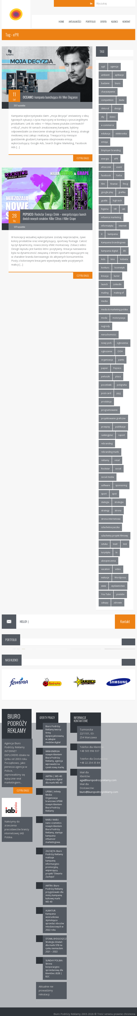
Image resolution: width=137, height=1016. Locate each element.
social (118, 468)
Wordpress (120, 577)
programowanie (109, 409)
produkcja (106, 401)
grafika (121, 192)
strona (118, 510)
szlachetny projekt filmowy (114, 535)
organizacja (107, 359)
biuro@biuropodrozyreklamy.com (99, 792)
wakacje (105, 577)
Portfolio (91, 21)
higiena (104, 208)
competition (107, 100)
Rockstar (105, 468)
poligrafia (122, 384)
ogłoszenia (122, 342)
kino (113, 259)
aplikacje (119, 74)
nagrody (105, 326)
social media (107, 477)
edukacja (105, 133)
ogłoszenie (106, 351)
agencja (114, 66)
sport (104, 493)
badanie (105, 83)
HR (115, 208)
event (119, 167)
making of (119, 292)
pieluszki (105, 376)
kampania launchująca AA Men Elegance (50, 97)
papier (104, 368)
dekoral (105, 108)
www (103, 585)
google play (107, 192)
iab (123, 208)
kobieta (124, 259)
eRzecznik (106, 167)
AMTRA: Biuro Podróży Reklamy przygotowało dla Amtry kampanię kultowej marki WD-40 (54, 893)
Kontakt (126, 21)
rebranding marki (110, 451)
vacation (105, 569)
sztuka (104, 544)
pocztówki (106, 384)
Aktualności (75, 21)
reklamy (105, 460)
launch (104, 284)
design (117, 108)
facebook (106, 175)
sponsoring (121, 485)
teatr (115, 544)
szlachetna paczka (110, 527)
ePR (116, 158)
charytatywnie (108, 91)
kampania (113, 234)
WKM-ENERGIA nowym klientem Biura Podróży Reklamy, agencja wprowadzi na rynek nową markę (54, 759)
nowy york (106, 342)
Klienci (114, 21)
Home (61, 21)
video (118, 569)
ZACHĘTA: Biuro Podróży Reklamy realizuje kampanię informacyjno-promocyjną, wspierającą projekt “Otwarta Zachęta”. (54, 864)
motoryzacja (119, 317)
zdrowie (118, 602)
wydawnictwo (118, 585)
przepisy (105, 426)
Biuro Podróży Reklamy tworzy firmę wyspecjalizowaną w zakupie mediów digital (54, 734)
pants (121, 359)
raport (121, 435)
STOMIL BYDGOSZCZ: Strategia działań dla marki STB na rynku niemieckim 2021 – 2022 (56, 945)
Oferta (103, 21)
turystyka (105, 552)
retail (117, 460)
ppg (118, 393)
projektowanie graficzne (113, 418)
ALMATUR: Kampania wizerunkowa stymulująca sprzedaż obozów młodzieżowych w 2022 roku (54, 920)
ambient (105, 74)
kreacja (104, 275)
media (104, 301)
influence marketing (111, 217)
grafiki (104, 200)
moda (104, 317)
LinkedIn (117, 284)
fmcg (125, 183)
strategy (105, 510)
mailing (104, 292)
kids (103, 259)
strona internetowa (110, 518)
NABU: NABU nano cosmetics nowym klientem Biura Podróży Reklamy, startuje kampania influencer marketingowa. (54, 831)
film (103, 183)
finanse (114, 183)
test (125, 544)
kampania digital (109, 250)
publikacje (120, 426)
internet (122, 225)
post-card (106, 393)
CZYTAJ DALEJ (83, 158)
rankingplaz (107, 435)
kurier (117, 275)
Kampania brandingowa (113, 242)
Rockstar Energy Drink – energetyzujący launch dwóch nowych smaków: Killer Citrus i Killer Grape (54, 216)
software (105, 485)
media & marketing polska (114, 309)
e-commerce (107, 125)
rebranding (107, 443)
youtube (120, 594)
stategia (105, 502)
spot (114, 493)
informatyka (107, 225)
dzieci (112, 116)
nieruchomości (108, 334)
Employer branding (111, 150)
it (101, 234)
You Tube (106, 594)
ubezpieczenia (108, 560)
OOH (120, 351)
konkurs (105, 267)
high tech (117, 200)
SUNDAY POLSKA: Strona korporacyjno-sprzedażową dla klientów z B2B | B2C (54, 968)
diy (102, 116)
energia (105, 158)
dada (121, 100)
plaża (118, 376)
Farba (119, 175)
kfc (124, 250)
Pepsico (117, 368)
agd (103, 66)
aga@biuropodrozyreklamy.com (98, 780)
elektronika (121, 133)
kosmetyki (120, 267)
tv (116, 552)
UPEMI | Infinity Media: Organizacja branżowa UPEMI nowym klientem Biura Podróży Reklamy (53, 801)
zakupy (104, 602)
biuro (117, 83)
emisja (104, 141)
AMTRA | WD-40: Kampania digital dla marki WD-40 (53, 779)
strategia (119, 502)
